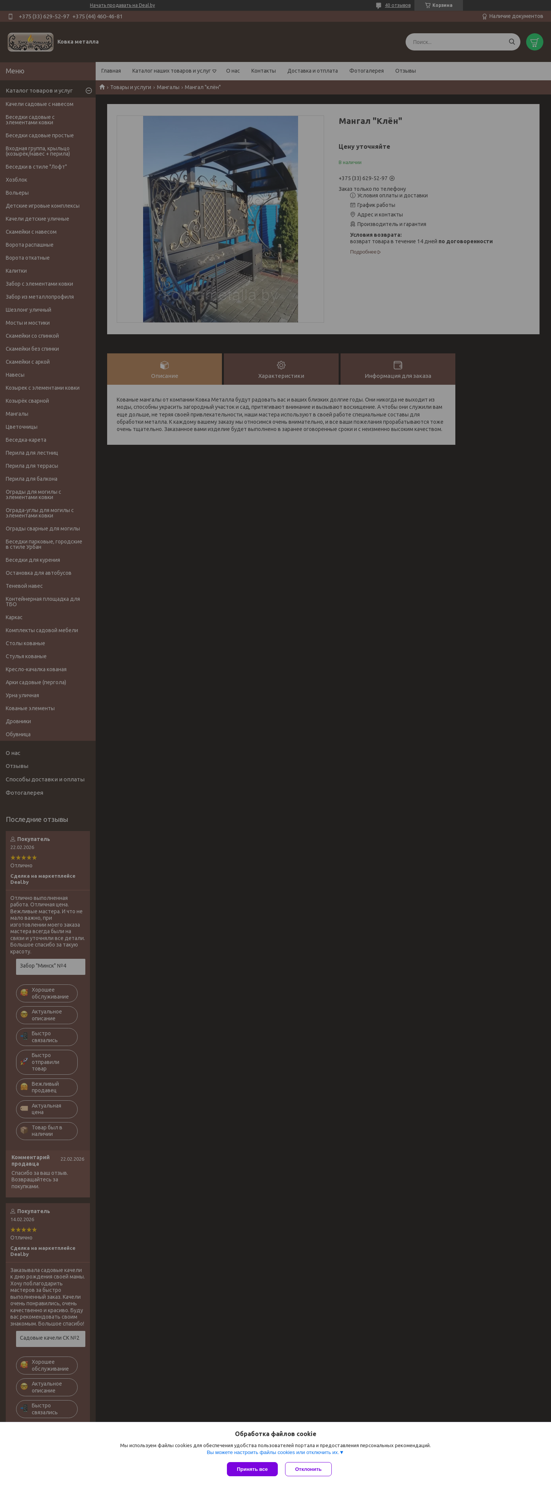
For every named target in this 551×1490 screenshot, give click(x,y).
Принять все (252, 1469)
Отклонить (308, 1469)
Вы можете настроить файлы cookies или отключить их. (273, 1452)
